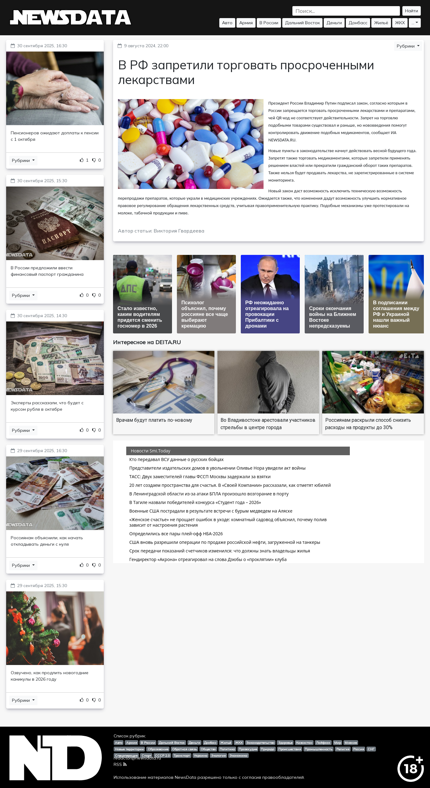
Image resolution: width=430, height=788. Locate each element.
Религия (343, 749)
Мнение (351, 742)
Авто (227, 22)
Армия (246, 22)
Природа (267, 749)
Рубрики (21, 160)
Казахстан (304, 742)
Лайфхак (323, 742)
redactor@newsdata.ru (137, 758)
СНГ (371, 749)
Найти (411, 10)
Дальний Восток (302, 22)
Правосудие (248, 749)
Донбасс (358, 22)
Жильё (381, 22)
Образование (158, 749)
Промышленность (318, 749)
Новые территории (129, 749)
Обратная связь (184, 749)
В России (269, 22)
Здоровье (285, 742)
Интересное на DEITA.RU (147, 342)
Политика (227, 749)
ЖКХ (400, 22)
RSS (120, 764)
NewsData (185, 777)
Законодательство (260, 742)
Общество (208, 749)
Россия (358, 749)
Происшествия (289, 749)
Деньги (334, 22)
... (413, 22)
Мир (337, 742)
